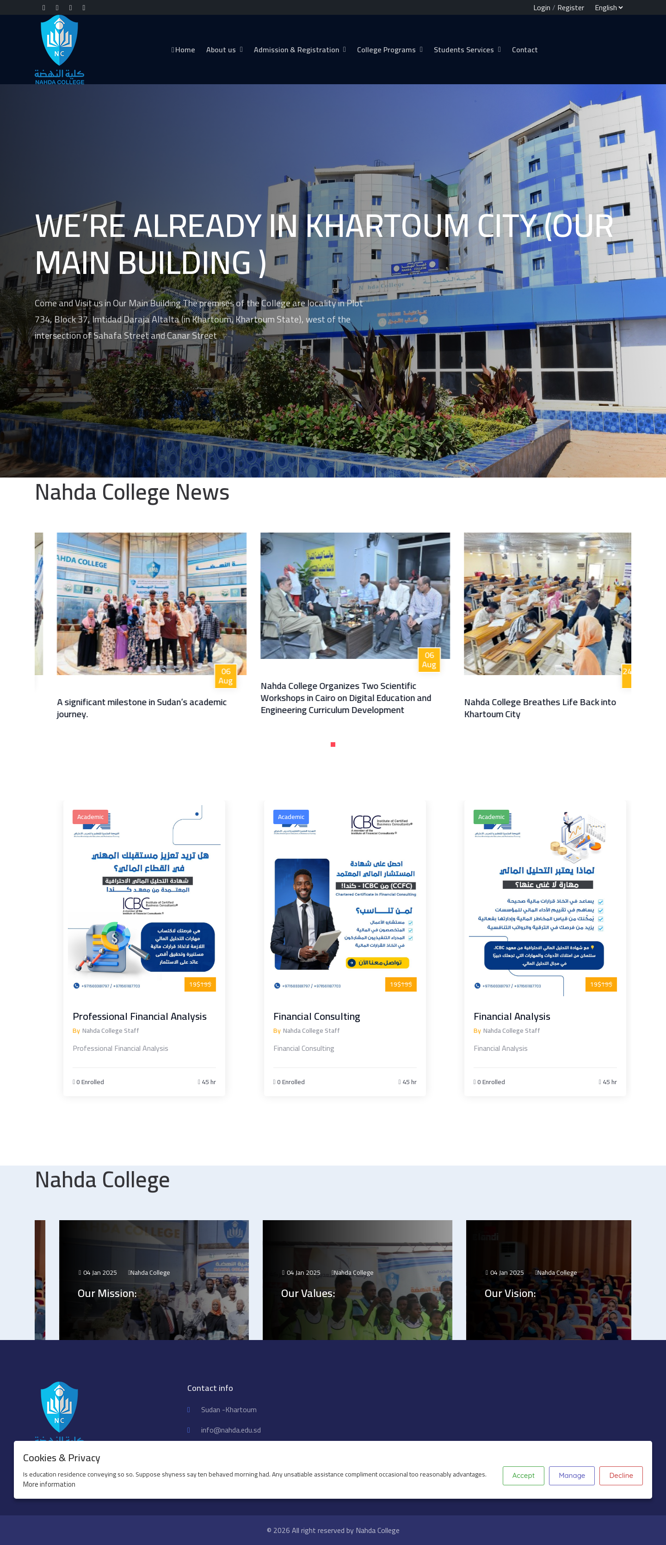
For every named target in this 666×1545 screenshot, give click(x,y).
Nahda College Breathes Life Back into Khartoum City (582, 707)
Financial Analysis (556, 1016)
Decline (621, 1475)
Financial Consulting (360, 1016)
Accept (523, 1475)
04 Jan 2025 (142, 1272)
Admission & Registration (296, 49)
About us (221, 49)
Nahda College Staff (155, 1031)
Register (570, 7)
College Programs (386, 49)
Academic (135, 817)
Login (541, 7)
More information (49, 1484)
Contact (525, 49)
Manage (572, 1475)
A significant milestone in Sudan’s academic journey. (184, 707)
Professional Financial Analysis (184, 1016)
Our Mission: (152, 1293)
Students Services (464, 49)
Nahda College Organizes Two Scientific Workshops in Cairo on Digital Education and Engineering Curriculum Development (388, 697)
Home (183, 49)
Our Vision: (555, 1293)
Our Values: (353, 1293)
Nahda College (196, 1272)
